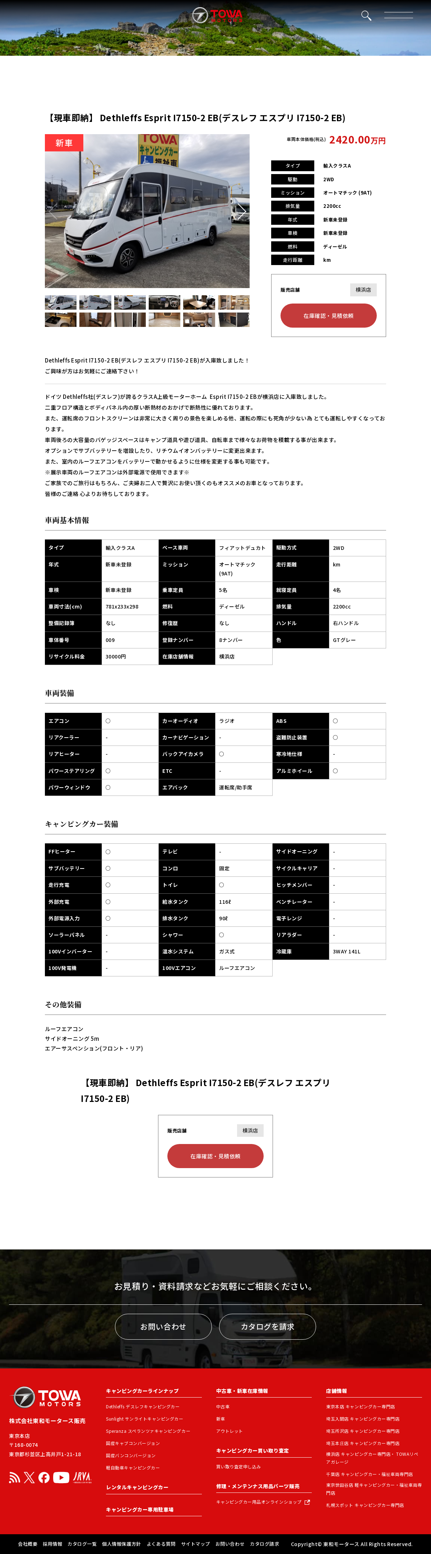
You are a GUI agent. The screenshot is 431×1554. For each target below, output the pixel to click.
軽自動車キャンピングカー (133, 1467)
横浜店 (363, 289)
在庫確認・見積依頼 (328, 315)
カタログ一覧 (82, 1543)
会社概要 (27, 1543)
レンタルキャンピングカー (137, 1487)
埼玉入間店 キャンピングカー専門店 (362, 1419)
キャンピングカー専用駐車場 (140, 1509)
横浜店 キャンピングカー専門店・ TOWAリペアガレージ (372, 1458)
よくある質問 (161, 1543)
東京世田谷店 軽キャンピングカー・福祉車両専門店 (374, 1489)
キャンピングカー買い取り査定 (252, 1450)
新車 (220, 1419)
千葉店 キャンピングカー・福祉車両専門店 (369, 1474)
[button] (238, 211)
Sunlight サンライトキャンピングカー (145, 1419)
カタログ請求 (264, 1543)
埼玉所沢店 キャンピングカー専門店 (362, 1431)
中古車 (223, 1406)
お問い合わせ (163, 1326)
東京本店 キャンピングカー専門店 (360, 1406)
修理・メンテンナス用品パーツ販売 (258, 1486)
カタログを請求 (268, 1326)
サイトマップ (195, 1543)
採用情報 (52, 1543)
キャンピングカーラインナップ (142, 1390)
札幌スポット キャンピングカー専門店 (365, 1505)
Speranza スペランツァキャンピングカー (148, 1431)
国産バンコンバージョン (131, 1455)
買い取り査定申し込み (238, 1466)
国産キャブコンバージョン (133, 1443)
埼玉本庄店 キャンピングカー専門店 (362, 1443)
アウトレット (229, 1431)
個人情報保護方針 (121, 1543)
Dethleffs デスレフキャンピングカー (143, 1406)
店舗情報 (336, 1390)
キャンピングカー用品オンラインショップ (259, 1502)
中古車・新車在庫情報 (242, 1390)
